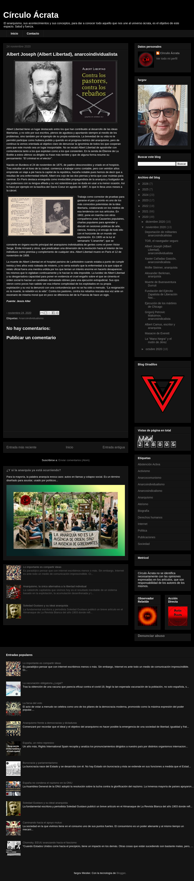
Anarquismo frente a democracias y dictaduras (50, 722)
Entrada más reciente (21, 447)
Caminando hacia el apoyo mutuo (42, 822)
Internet (142, 523)
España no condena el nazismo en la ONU (47, 782)
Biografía (143, 510)
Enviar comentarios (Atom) (74, 460)
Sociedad (144, 543)
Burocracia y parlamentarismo (40, 762)
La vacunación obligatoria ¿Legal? (43, 683)
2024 (145, 194)
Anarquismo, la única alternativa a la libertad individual (54, 586)
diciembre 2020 (156, 221)
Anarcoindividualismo (31, 318)
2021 (145, 211)
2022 (145, 206)
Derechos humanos (150, 517)
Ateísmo (143, 504)
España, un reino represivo (38, 742)
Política (142, 530)
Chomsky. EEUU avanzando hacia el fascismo (50, 842)
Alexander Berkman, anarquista (158, 275)
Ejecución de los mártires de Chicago (160, 305)
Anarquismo (145, 497)
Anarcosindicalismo (150, 490)
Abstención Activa (149, 464)
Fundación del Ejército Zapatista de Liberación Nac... (161, 294)
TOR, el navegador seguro (161, 240)
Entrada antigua (114, 447)
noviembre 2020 (156, 227)
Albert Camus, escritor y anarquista (160, 326)
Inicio (14, 33)
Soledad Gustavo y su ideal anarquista (45, 605)
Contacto (33, 33)
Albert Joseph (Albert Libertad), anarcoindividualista (159, 250)
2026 (145, 183)
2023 (145, 200)
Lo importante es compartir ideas (42, 566)
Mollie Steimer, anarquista (161, 267)
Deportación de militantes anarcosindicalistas (161, 233)
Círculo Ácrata (30, 14)
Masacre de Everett (157, 333)
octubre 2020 (154, 349)
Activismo (144, 471)
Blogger (121, 873)
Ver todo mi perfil (166, 58)
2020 (145, 216)
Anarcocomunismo (149, 477)
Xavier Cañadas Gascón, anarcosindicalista (160, 260)
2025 (145, 189)
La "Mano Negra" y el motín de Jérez (158, 340)
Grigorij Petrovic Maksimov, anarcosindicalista (157, 315)
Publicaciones (146, 537)
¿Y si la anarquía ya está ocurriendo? (33, 470)
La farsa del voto (32, 703)
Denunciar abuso (151, 636)
